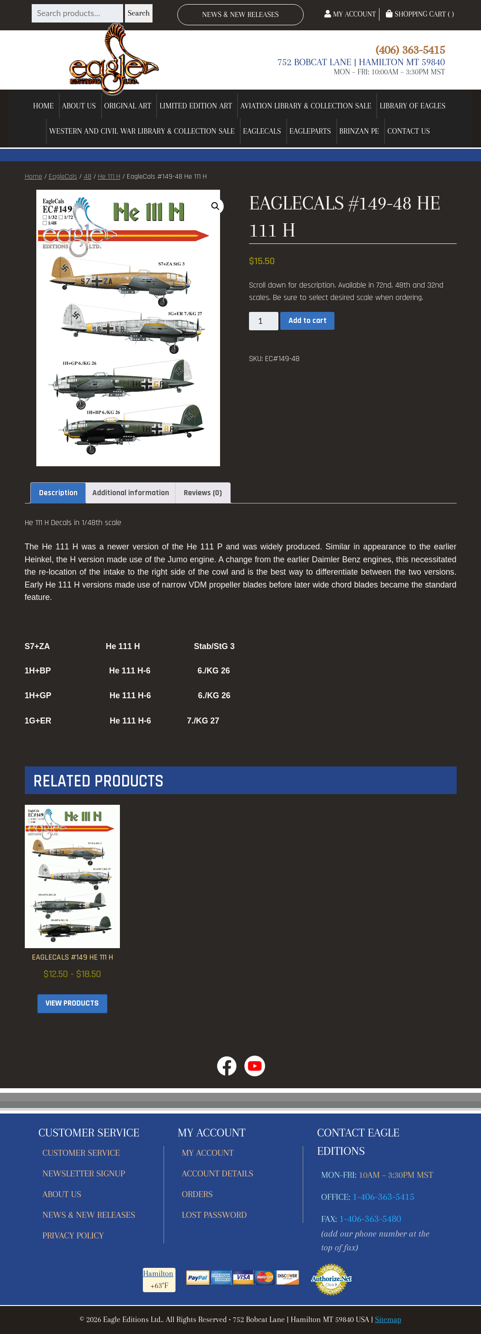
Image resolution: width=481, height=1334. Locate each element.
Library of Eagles (412, 106)
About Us (79, 106)
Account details (218, 1173)
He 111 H (109, 176)
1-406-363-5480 (370, 1218)
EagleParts (310, 131)
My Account (350, 14)
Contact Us (408, 131)
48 (87, 176)
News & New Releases (240, 14)
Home (43, 106)
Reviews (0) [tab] (203, 493)
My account (208, 1152)
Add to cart (308, 321)
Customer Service (81, 1152)
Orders (197, 1194)
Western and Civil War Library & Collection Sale (142, 131)
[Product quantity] (263, 321)
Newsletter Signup (83, 1173)
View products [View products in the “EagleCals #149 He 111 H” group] (72, 1003)
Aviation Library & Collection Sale (305, 106)
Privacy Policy (73, 1235)
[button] (215, 206)
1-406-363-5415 (383, 1196)
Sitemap (388, 1319)
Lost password (214, 1215)
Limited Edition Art (195, 106)
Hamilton (158, 1273)
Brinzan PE (359, 131)
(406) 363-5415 (410, 50)
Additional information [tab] (130, 493)
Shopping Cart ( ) (420, 14)
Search (139, 13)
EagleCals (262, 131)
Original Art (128, 106)
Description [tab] (58, 493)
